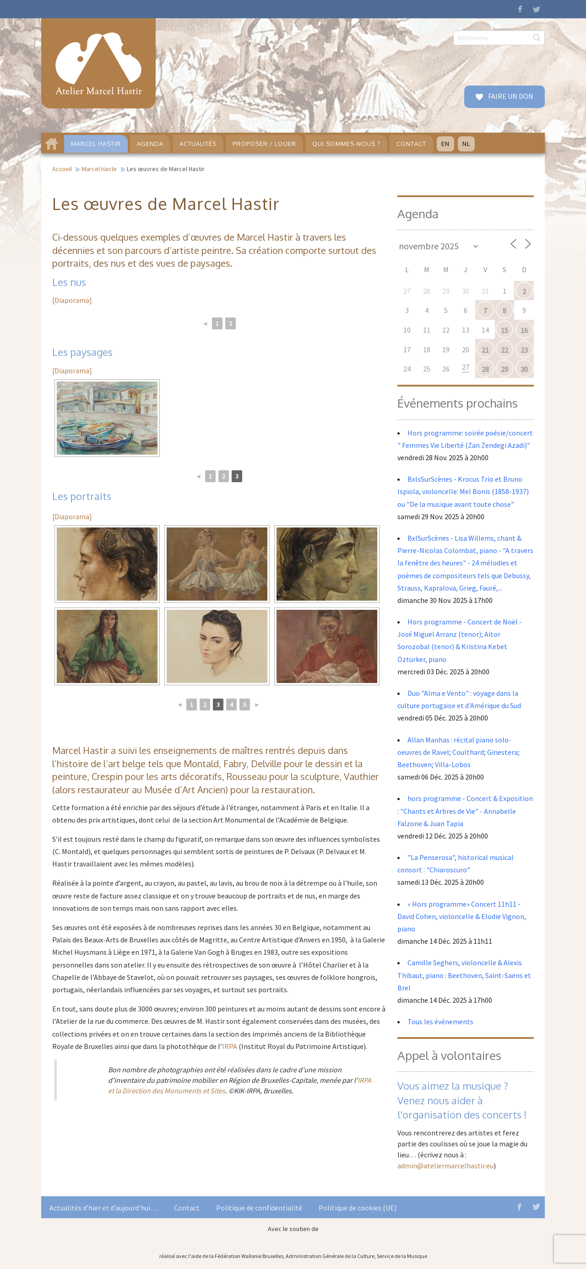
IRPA (229, 1046)
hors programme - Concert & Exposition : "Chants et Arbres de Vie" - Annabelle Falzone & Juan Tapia (465, 811)
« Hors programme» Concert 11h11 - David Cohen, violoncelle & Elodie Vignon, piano (461, 916)
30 (524, 369)
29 (504, 369)
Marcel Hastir (99, 169)
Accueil (62, 169)
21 (485, 350)
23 (524, 350)
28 (485, 369)
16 (524, 330)
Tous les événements (440, 1021)
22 (504, 350)
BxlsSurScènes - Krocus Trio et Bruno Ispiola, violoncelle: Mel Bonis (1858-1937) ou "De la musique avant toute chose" (463, 491)
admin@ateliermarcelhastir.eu (445, 1165)
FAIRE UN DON (510, 96)
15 (504, 330)
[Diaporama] (72, 300)
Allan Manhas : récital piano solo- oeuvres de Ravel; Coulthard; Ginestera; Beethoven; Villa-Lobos (458, 752)
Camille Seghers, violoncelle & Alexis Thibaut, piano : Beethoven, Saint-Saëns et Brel (464, 975)
